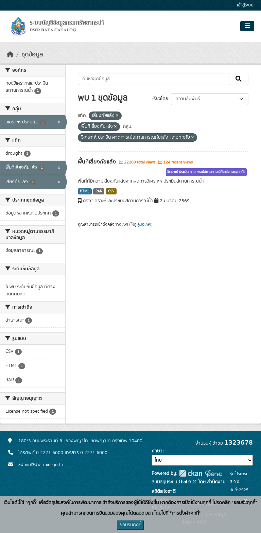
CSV (111, 191)
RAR (98, 191)
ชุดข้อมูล (32, 54)
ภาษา (157, 451)
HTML (84, 191)
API (125, 224)
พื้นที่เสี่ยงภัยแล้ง (97, 161)
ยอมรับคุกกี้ (130, 524)
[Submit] (239, 79)
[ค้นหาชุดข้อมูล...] (154, 79)
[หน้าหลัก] (10, 54)
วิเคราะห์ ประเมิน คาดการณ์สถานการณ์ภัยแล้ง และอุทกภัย (206, 172)
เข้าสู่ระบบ (245, 5)
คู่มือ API (144, 224)
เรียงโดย (160, 99)
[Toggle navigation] (247, 26)
